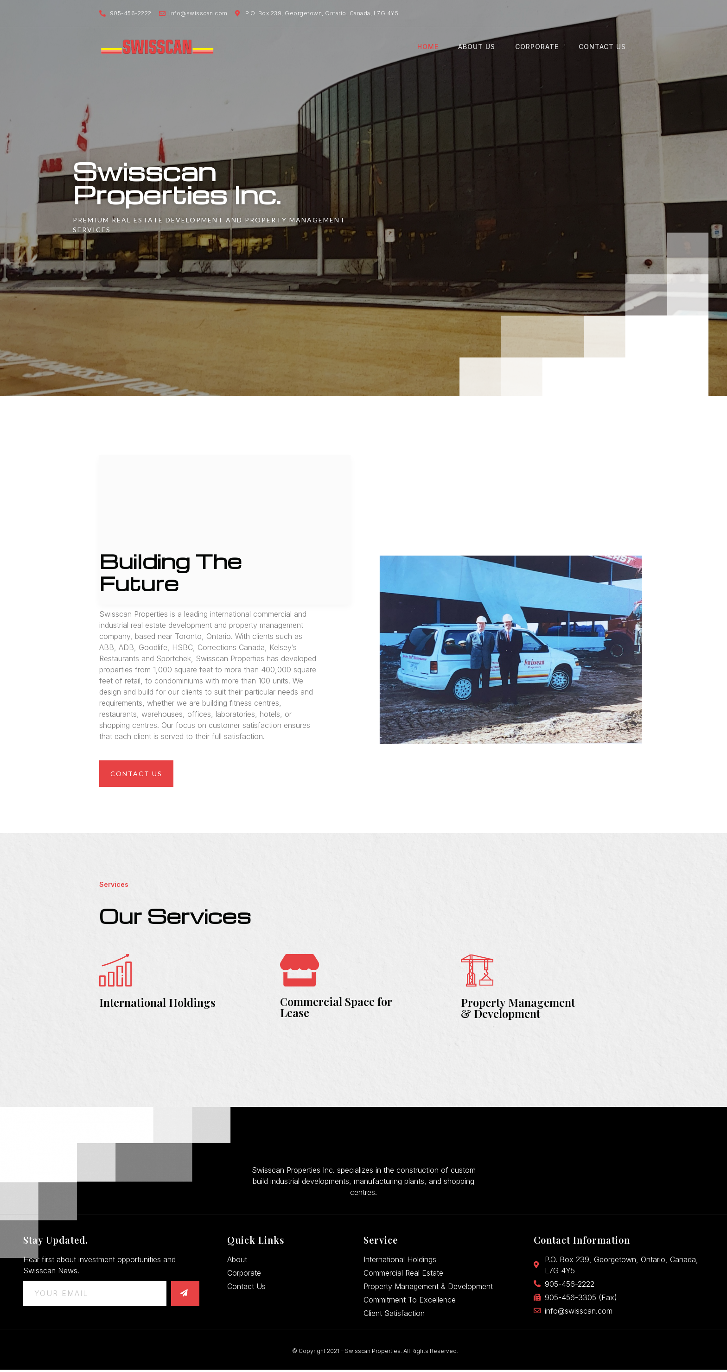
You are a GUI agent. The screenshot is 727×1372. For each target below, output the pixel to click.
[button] (136, 773)
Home (433, 47)
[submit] (185, 1295)
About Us (481, 47)
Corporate (540, 47)
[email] (94, 1295)
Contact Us (604, 47)
